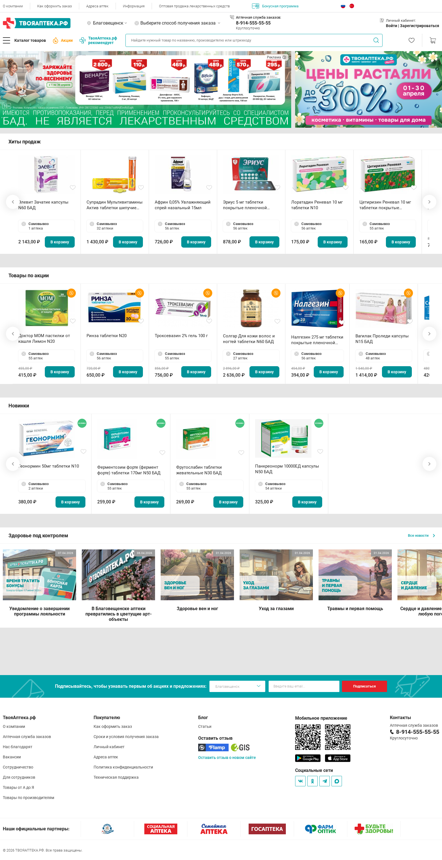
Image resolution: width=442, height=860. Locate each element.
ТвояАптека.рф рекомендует (98, 40)
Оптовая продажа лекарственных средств (194, 6)
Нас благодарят (17, 747)
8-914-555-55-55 (253, 23)
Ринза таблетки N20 (107, 335)
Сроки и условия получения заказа (126, 736)
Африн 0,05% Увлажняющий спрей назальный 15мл (183, 205)
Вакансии (12, 757)
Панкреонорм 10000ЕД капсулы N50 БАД (287, 469)
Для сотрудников (19, 777)
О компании (13, 6)
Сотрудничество (18, 767)
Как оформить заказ (54, 6)
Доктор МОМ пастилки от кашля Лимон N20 (44, 338)
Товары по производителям (28, 797)
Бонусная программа (275, 5)
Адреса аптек (97, 6)
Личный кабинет (109, 747)
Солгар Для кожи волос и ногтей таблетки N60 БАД (249, 338)
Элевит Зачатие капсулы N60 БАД (43, 205)
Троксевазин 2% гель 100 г (181, 335)
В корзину (59, 242)
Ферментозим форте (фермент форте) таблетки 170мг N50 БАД (128, 470)
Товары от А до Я (18, 787)
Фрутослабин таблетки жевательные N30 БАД (199, 470)
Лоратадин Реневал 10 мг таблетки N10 (317, 205)
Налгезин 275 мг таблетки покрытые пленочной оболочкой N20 (317, 340)
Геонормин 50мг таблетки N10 (48, 466)
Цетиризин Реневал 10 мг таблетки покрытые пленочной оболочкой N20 (386, 205)
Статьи (204, 726)
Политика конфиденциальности (123, 767)
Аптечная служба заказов (27, 736)
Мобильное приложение (321, 718)
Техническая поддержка (116, 777)
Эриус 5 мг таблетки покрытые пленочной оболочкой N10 (245, 205)
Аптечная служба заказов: (258, 17)
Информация (134, 6)
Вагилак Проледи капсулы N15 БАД (382, 338)
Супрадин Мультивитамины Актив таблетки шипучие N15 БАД (115, 205)
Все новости (421, 535)
